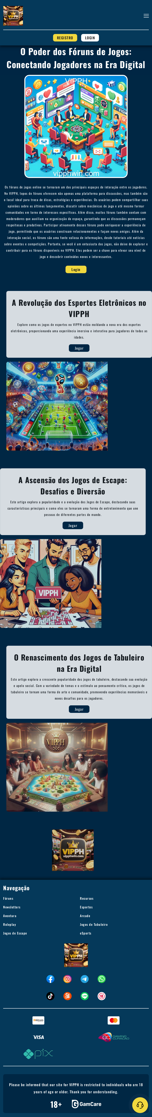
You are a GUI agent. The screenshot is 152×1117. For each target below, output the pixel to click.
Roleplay (9, 924)
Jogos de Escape (15, 933)
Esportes (86, 907)
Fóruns (8, 898)
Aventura (9, 915)
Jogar (89, 348)
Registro (65, 37)
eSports (85, 933)
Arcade (85, 915)
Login (90, 37)
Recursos (86, 898)
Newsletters (12, 907)
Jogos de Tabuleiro (94, 924)
